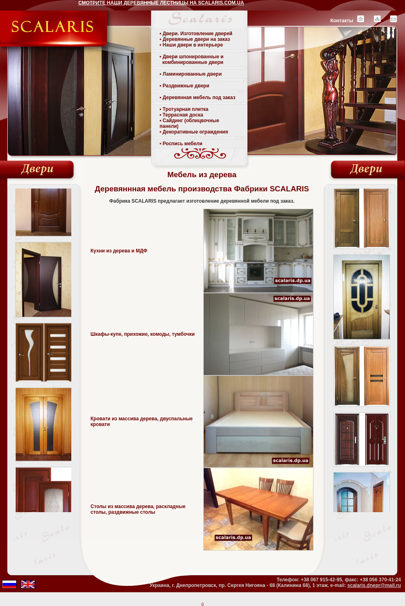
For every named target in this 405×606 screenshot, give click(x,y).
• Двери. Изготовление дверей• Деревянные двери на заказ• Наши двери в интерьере (196, 39)
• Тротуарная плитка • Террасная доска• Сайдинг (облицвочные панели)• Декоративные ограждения (194, 120)
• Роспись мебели (181, 143)
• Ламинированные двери (191, 74)
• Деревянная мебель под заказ (197, 97)
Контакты (342, 20)
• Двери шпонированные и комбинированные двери (192, 59)
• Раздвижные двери (184, 86)
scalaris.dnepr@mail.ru (374, 585)
